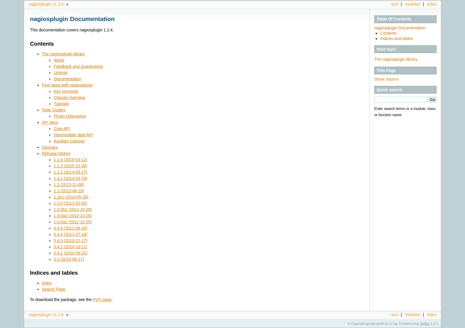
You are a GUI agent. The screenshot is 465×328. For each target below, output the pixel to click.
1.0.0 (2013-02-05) (70, 203)
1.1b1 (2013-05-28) (71, 197)
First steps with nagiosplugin (67, 85)
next (394, 4)
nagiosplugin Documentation (400, 27)
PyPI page (102, 299)
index (432, 4)
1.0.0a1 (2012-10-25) (73, 222)
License (61, 72)
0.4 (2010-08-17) (69, 259)
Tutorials (61, 103)
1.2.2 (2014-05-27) (70, 172)
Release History (56, 153)
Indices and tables (396, 38)
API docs (50, 122)
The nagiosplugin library (395, 59)
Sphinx (425, 323)
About (59, 60)
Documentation (67, 78)
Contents (388, 33)
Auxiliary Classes (69, 141)
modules (412, 4)
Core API (62, 128)
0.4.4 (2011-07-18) (70, 234)
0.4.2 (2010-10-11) (70, 246)
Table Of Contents (394, 19)
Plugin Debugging (70, 116)
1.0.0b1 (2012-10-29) (73, 209)
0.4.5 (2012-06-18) (70, 228)
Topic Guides (53, 110)
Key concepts (66, 91)
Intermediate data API (73, 134)
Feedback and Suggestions (78, 66)
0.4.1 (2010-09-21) (70, 253)
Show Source (386, 79)
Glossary (50, 147)
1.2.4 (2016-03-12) (70, 159)
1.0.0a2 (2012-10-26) (73, 215)
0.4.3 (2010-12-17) (70, 240)
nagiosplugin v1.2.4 (45, 4)
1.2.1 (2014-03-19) (70, 178)
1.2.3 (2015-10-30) (70, 166)
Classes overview (69, 97)
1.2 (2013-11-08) (69, 184)
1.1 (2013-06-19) (69, 190)
